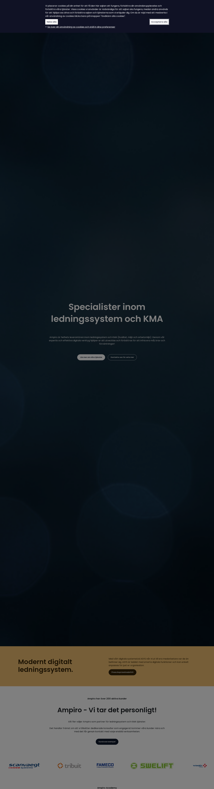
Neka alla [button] (52, 21)
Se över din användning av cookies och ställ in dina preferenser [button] (81, 26)
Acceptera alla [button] (159, 21)
